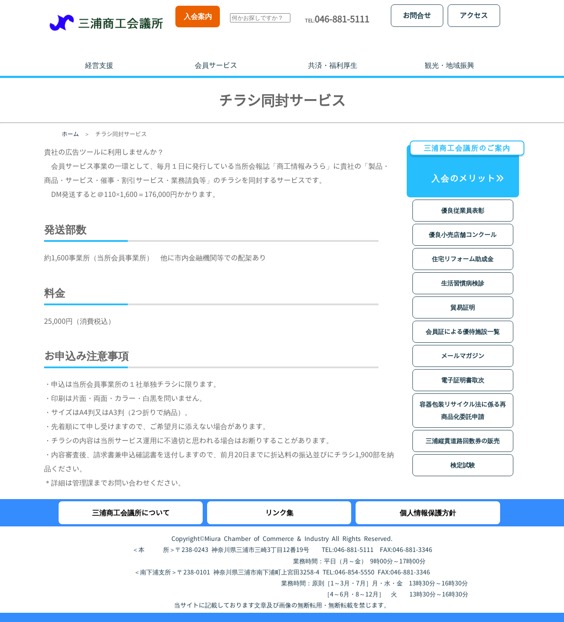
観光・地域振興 (449, 56)
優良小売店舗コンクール (463, 226)
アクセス (474, 15)
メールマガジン (462, 347)
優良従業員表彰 (462, 201)
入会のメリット (464, 155)
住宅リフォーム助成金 (463, 250)
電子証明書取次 (462, 371)
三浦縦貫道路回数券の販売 (463, 432)
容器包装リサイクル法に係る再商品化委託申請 (462, 401)
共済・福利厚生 (332, 56)
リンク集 (279, 504)
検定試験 (462, 456)
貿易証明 (462, 298)
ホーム (70, 125)
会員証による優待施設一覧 (463, 322)
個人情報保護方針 (428, 504)
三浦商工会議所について (131, 504)
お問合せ (417, 15)
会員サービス (216, 56)
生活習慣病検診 (462, 274)
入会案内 (198, 16)
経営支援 (99, 56)
